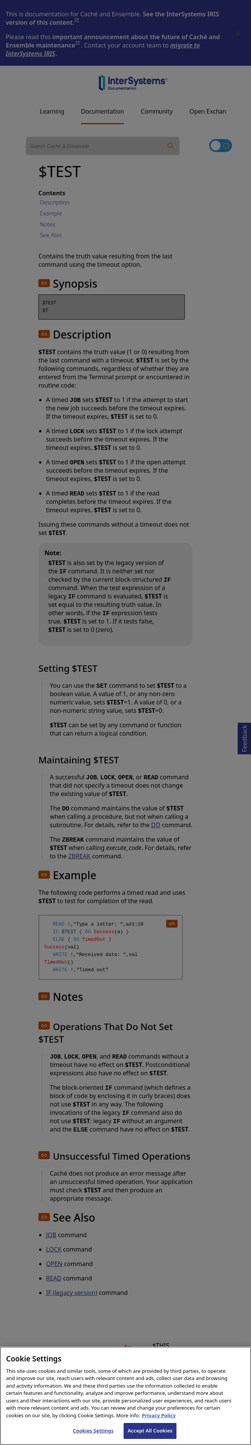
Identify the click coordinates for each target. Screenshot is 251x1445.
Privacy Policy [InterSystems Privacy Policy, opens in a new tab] (159, 1424)
